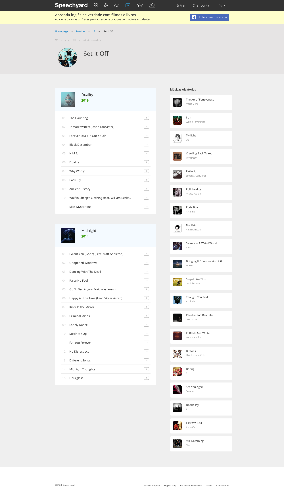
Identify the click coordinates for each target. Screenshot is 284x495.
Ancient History (79, 189)
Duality (74, 162)
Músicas (80, 31)
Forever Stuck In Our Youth (87, 136)
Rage (188, 247)
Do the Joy (192, 405)
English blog (170, 485)
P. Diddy (190, 301)
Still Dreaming (195, 441)
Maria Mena (192, 103)
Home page (61, 31)
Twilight (191, 135)
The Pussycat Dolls (196, 355)
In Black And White (198, 333)
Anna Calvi (191, 427)
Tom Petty (191, 157)
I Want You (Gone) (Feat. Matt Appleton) (96, 254)
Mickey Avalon (193, 193)
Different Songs (80, 361)
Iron (188, 117)
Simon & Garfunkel (196, 175)
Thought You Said (197, 297)
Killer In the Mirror (81, 307)
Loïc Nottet (191, 319)
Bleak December (80, 145)
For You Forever (80, 343)
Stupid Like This (196, 279)
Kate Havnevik (193, 229)
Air (187, 409)
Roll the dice (193, 189)
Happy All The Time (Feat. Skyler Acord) (95, 298)
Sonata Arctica (193, 337)
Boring (190, 369)
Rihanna (190, 211)
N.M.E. (73, 154)
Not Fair (191, 225)
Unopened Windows (83, 263)
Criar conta (201, 5)
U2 (187, 139)
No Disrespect (79, 352)
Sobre (209, 485)
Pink (188, 373)
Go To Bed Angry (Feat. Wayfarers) (92, 290)
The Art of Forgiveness (200, 99)
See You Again (195, 387)
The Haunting (78, 118)
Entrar (181, 5)
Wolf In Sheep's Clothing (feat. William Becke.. (100, 198)
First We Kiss (194, 423)
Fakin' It (191, 171)
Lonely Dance (78, 325)
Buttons (191, 351)
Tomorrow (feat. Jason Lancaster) (91, 127)
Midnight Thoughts (82, 370)
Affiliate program (152, 485)
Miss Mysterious (80, 207)
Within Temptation (196, 121)
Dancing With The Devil (85, 272)
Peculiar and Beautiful (199, 315)
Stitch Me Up (78, 334)
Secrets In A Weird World (201, 243)
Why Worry (77, 171)
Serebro (190, 391)
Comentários (222, 485)
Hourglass (76, 379)
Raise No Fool (78, 281)
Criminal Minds (79, 316)
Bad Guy (75, 180)
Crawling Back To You (199, 153)
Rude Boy (192, 207)
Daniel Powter (193, 283)
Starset (189, 265)
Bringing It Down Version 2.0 (204, 261)
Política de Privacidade (191, 485)
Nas (188, 445)
